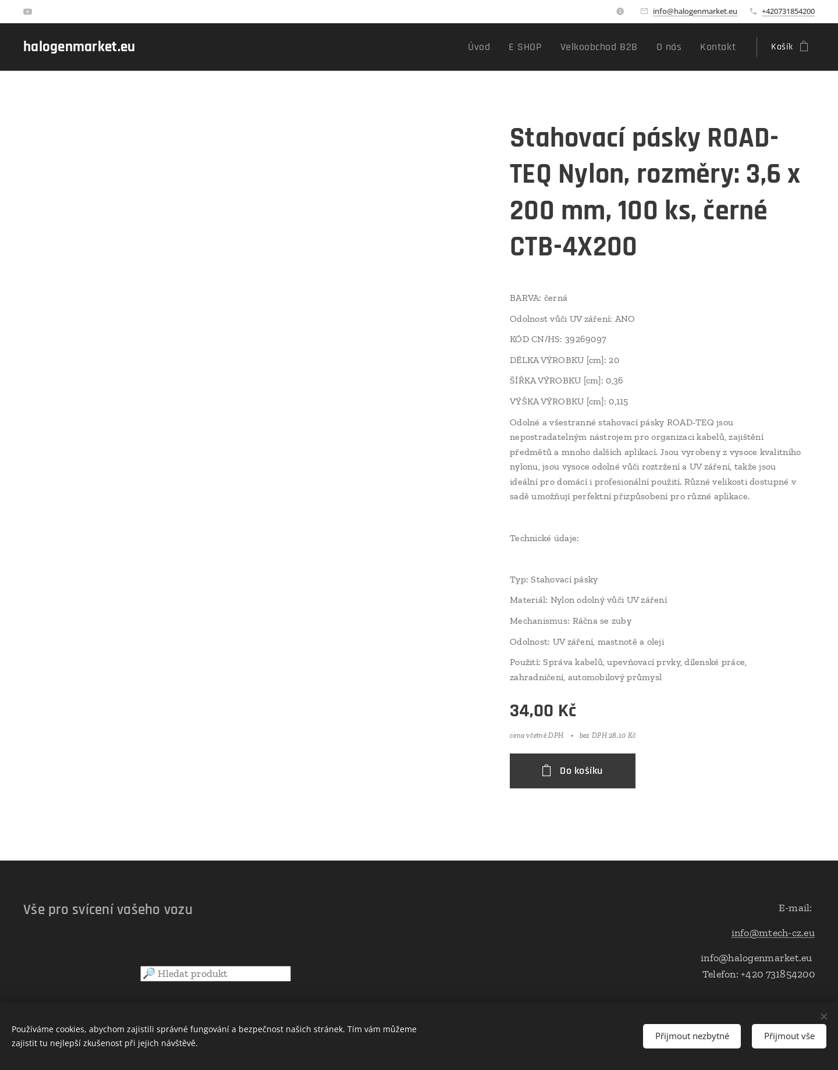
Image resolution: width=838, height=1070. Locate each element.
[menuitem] (502, 47)
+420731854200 (788, 11)
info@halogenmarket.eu (695, 11)
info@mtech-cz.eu (773, 932)
